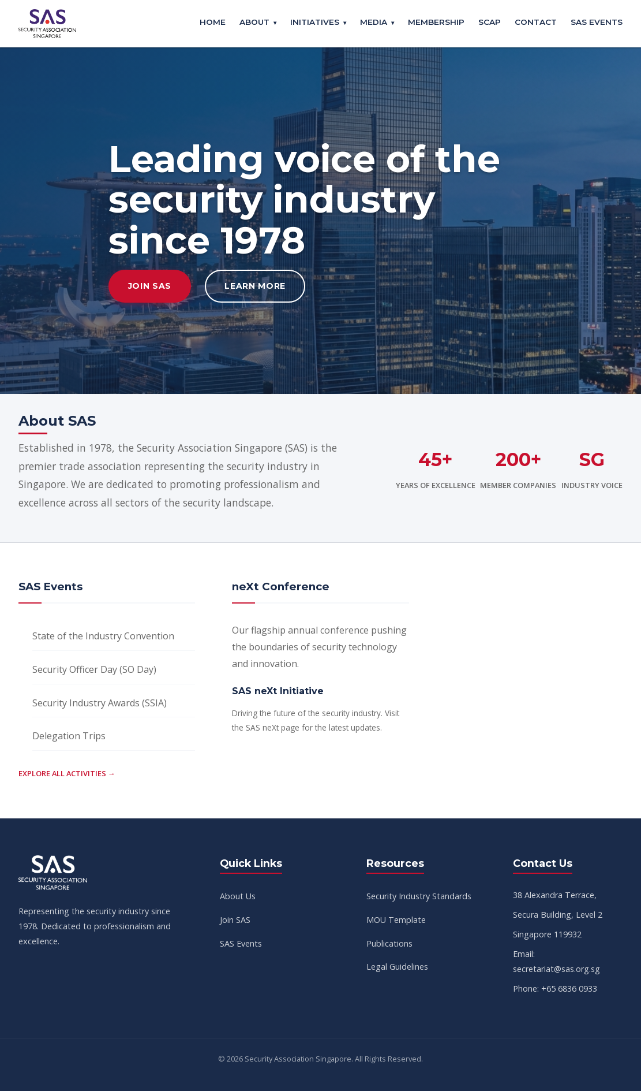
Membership (436, 22)
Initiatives (314, 22)
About (254, 22)
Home (213, 22)
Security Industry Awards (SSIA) (99, 703)
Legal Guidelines (397, 966)
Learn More (255, 286)
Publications (389, 943)
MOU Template (396, 919)
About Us (238, 896)
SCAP (489, 22)
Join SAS (150, 286)
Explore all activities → (66, 773)
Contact (536, 22)
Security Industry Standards (418, 896)
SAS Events (597, 22)
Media (373, 22)
